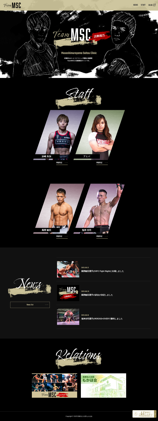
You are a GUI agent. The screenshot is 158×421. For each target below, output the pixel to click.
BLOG (152, 5)
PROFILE (59, 162)
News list (30, 304)
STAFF (143, 5)
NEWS (135, 5)
